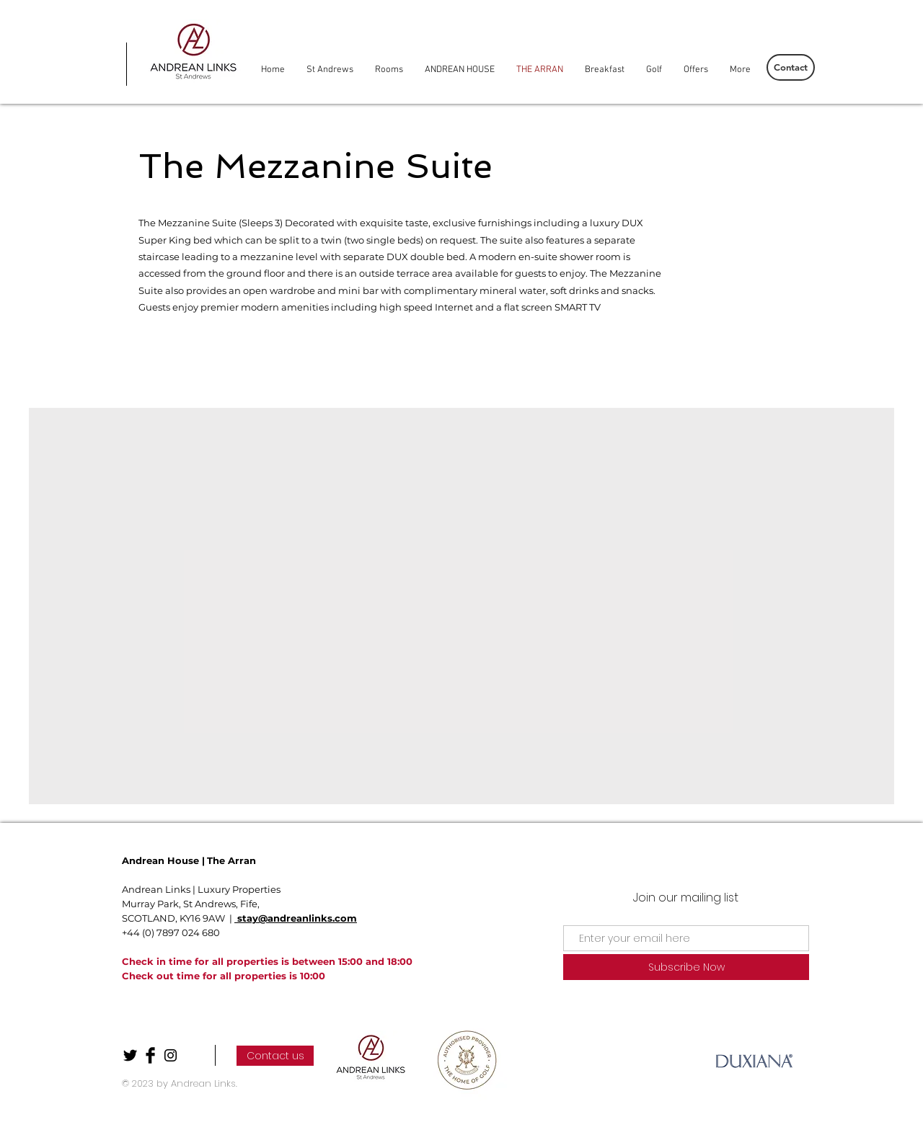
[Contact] (791, 67)
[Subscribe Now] (686, 967)
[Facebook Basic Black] (150, 1055)
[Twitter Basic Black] (130, 1055)
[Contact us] (275, 1056)
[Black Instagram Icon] (170, 1055)
